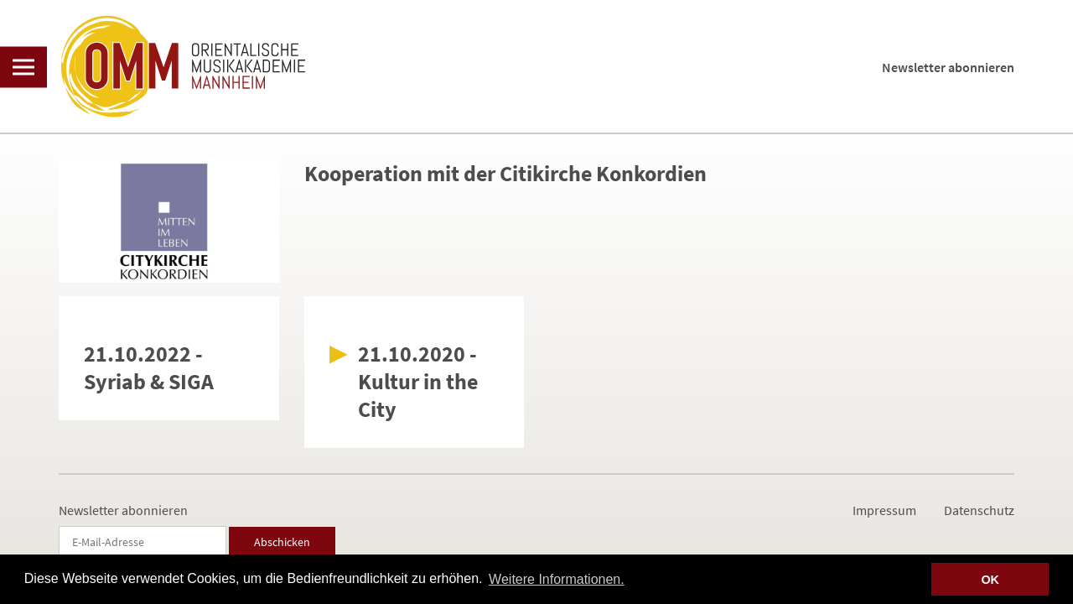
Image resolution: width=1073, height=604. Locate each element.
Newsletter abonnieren (948, 67)
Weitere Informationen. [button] (557, 579)
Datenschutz (979, 510)
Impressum (884, 510)
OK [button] (990, 579)
